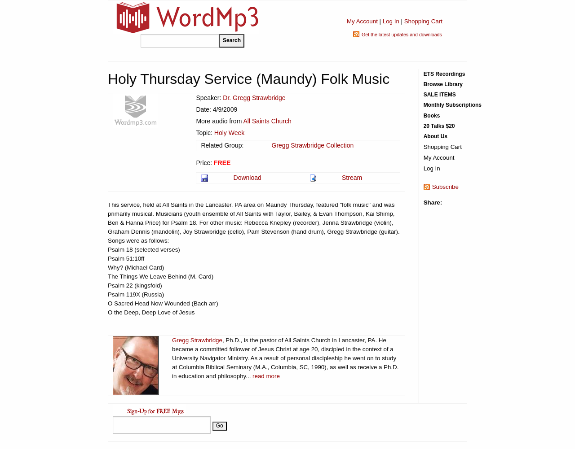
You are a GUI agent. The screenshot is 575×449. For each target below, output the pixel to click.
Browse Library (443, 84)
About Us (435, 136)
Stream (352, 177)
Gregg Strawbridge (197, 340)
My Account (362, 21)
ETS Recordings (444, 74)
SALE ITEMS (440, 95)
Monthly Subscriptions (453, 105)
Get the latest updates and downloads (402, 34)
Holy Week (229, 132)
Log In (391, 21)
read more (266, 376)
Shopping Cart (423, 21)
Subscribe (445, 186)
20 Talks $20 (439, 126)
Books (432, 116)
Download (247, 177)
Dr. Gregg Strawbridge (254, 97)
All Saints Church (267, 121)
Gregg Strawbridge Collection (313, 145)
